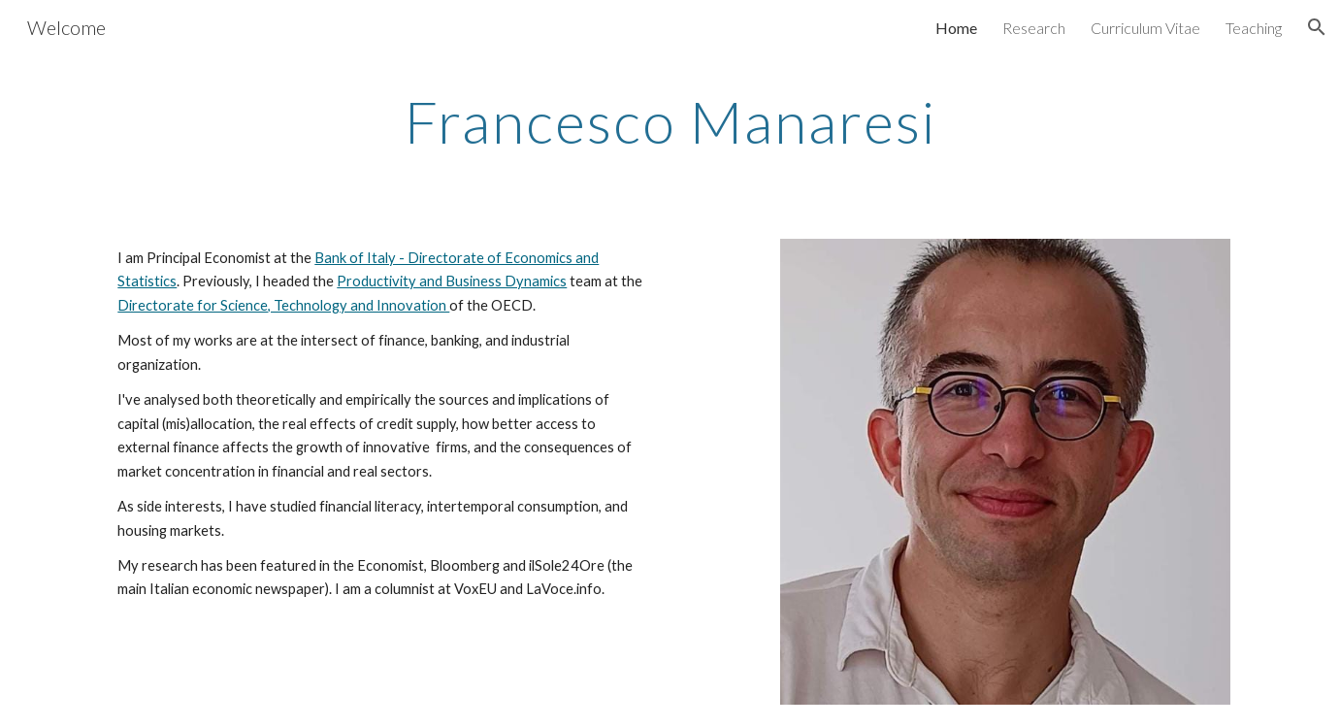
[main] (669, 121)
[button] (1316, 27)
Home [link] (956, 27)
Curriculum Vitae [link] (1145, 27)
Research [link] (1033, 27)
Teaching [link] (1254, 27)
